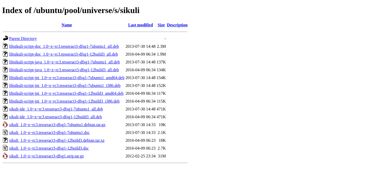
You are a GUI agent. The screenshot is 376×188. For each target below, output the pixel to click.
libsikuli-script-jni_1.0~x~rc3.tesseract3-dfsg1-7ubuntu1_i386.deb (65, 85)
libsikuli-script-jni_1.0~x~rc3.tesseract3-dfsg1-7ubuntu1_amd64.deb (67, 77)
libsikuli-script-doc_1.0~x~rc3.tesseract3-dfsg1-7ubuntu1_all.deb (64, 46)
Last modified (140, 25)
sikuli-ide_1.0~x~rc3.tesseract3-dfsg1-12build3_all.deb (55, 117)
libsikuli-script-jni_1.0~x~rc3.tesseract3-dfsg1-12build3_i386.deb (64, 101)
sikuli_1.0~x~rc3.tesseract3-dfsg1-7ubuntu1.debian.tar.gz (57, 124)
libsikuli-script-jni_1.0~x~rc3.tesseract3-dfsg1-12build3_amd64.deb (66, 93)
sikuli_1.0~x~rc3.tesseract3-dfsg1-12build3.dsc (49, 148)
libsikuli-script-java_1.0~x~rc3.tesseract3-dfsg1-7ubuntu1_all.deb (64, 62)
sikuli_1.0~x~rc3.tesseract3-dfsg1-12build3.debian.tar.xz (56, 140)
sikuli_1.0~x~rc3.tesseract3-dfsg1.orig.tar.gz (46, 156)
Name (67, 25)
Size (161, 25)
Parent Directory (23, 38)
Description (177, 25)
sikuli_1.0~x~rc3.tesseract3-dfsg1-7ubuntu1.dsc (49, 132)
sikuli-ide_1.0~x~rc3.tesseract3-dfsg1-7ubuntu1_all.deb (56, 109)
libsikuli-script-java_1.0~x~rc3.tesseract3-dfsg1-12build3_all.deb (64, 70)
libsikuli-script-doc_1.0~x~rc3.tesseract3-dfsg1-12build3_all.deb (63, 54)
